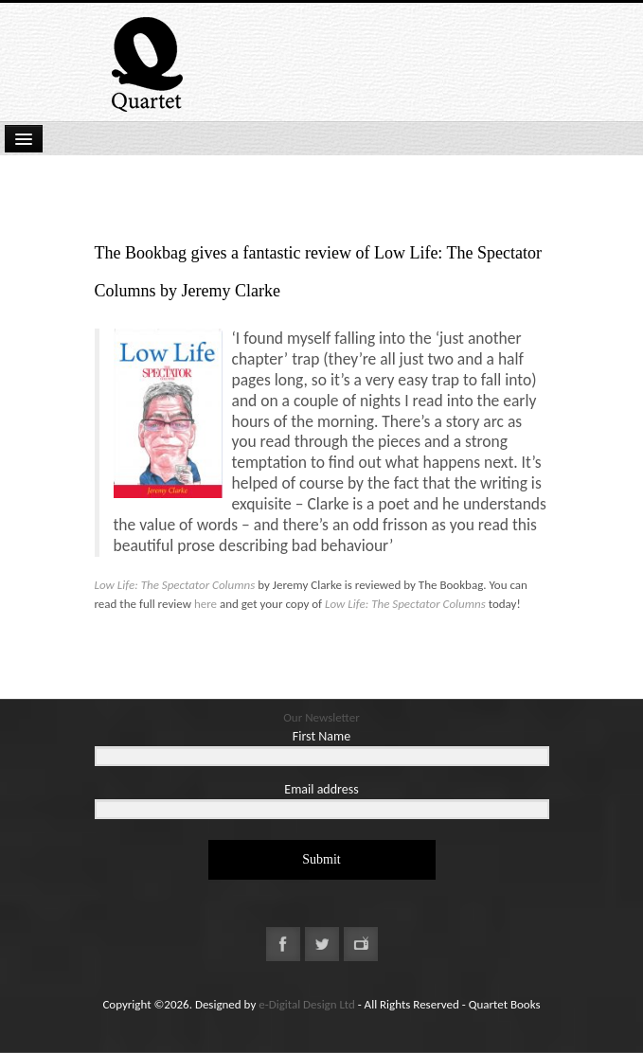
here (205, 604)
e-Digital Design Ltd (307, 1004)
